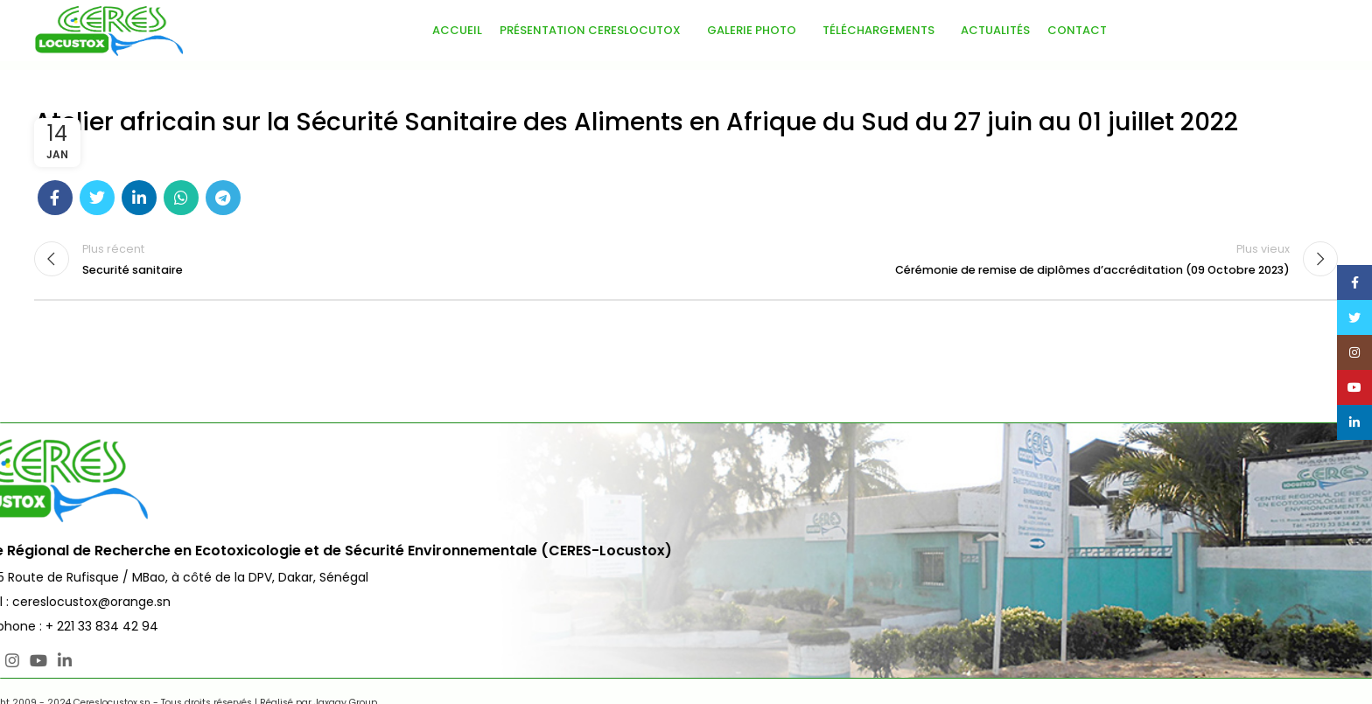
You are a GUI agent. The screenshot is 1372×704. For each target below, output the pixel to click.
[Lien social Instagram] (92, 660)
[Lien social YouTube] (119, 660)
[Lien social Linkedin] (139, 197)
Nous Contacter (1276, 498)
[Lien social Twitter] (97, 197)
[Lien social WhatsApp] (181, 197)
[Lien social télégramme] (223, 197)
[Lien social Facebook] (55, 197)
